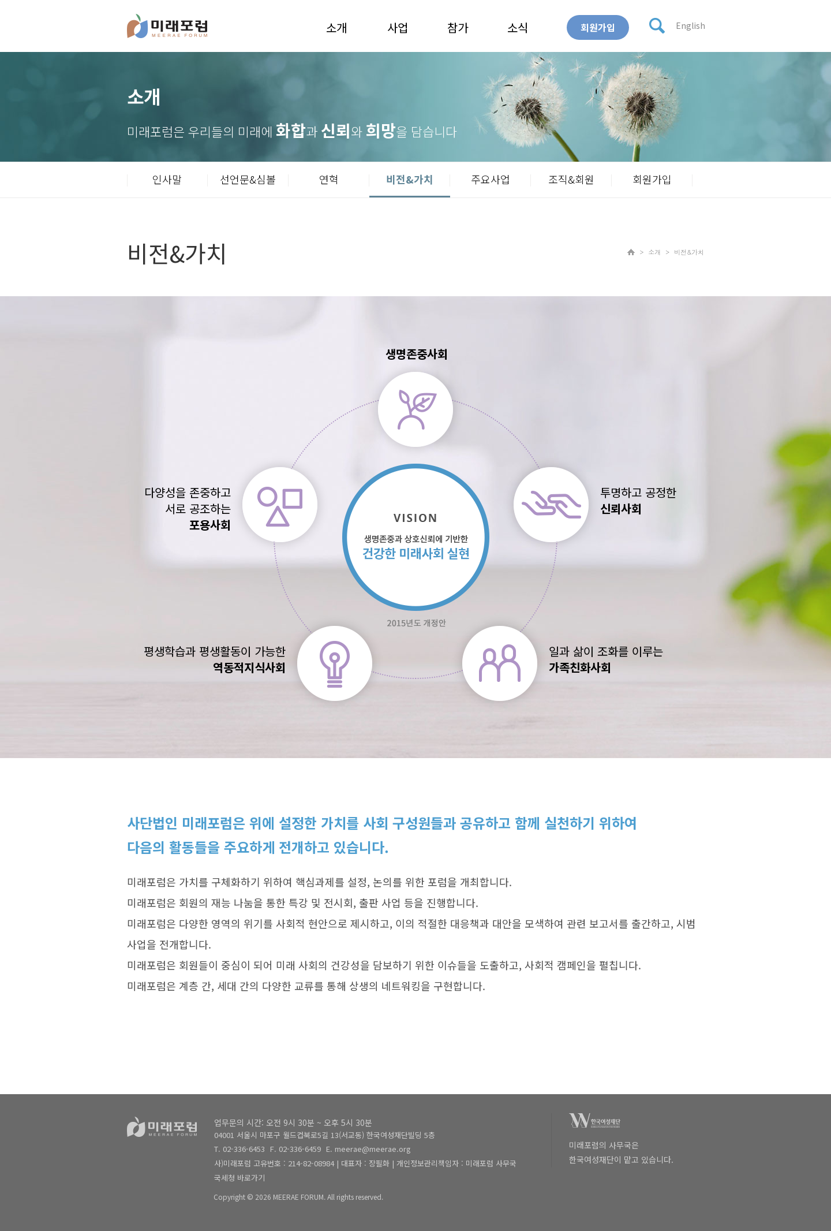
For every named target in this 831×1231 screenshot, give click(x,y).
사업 (397, 27)
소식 (517, 27)
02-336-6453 (244, 1148)
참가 (457, 27)
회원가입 (598, 27)
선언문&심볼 (248, 178)
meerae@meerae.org (373, 1148)
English (690, 25)
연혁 (329, 178)
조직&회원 (571, 178)
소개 (336, 27)
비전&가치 (409, 178)
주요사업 (490, 178)
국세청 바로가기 (239, 1177)
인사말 (167, 178)
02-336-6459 (300, 1148)
